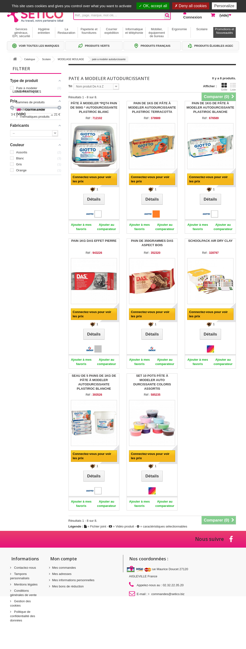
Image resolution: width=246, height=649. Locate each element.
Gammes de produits (30, 195)
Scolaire (202, 29)
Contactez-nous (24, 567)
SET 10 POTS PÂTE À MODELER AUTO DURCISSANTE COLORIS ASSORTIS (152, 382)
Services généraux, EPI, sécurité (21, 32)
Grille (224, 86)
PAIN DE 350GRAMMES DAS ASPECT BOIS (152, 243)
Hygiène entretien (44, 30)
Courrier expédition (112, 30)
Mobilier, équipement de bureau (157, 32)
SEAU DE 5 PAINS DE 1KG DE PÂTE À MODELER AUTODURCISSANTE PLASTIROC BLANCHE (94, 382)
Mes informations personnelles (73, 580)
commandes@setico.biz (167, 594)
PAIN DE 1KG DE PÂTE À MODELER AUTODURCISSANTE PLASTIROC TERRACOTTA (152, 107)
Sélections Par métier (30, 202)
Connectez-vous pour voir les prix (92, 179)
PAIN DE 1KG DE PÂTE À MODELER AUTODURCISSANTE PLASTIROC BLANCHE (210, 107)
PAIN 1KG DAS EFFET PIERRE (94, 241)
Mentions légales (25, 584)
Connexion (192, 17)
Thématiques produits (31, 210)
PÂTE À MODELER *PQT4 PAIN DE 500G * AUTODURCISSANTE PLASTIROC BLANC (93, 107)
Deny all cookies (191, 6)
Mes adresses (62, 574)
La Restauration (66, 30)
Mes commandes (64, 567)
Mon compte (63, 559)
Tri (70, 86)
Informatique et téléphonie (134, 30)
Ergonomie (179, 29)
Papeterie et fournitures (88, 30)
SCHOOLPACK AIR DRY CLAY (210, 241)
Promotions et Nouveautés (224, 30)
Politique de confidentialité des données (22, 616)
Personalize (224, 6)
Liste (233, 86)
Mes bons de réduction (68, 586)
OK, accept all (153, 6)
